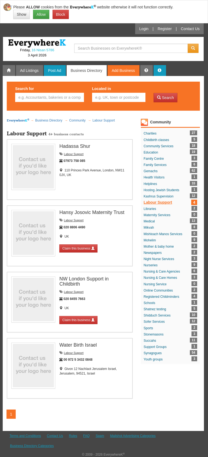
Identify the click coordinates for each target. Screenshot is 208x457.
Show (21, 14)
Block (60, 14)
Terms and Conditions (25, 436)
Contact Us (190, 29)
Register (165, 29)
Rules (73, 436)
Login (143, 29)
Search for (24, 89)
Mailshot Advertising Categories (132, 436)
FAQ (86, 436)
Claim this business (78, 248)
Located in (101, 89)
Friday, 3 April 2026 (37, 52)
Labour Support (73, 154)
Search (165, 97)
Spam (100, 436)
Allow (41, 14)
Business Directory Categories (32, 446)
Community (160, 122)
